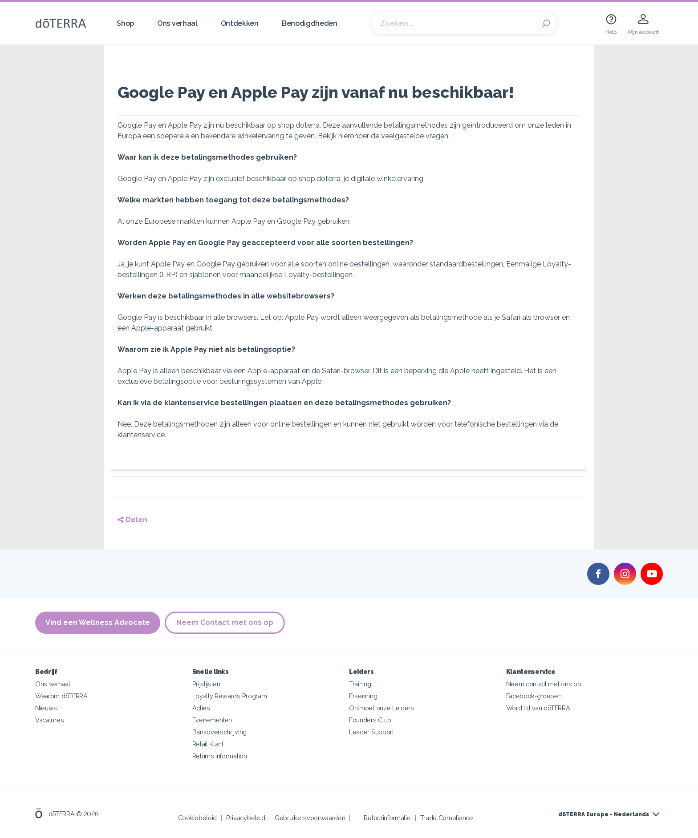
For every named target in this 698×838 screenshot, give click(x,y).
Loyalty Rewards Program (229, 696)
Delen (132, 520)
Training (360, 684)
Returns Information (219, 756)
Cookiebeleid (197, 818)
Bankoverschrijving (219, 732)
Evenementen (212, 720)
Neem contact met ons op (543, 684)
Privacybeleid (245, 818)
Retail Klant (207, 744)
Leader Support (371, 732)
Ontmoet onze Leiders (381, 708)
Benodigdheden (309, 23)
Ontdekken (240, 23)
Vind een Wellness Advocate (97, 622)
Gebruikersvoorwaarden (310, 818)
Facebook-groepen (534, 696)
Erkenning (363, 696)
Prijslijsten (206, 684)
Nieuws (46, 708)
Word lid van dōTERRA (538, 708)
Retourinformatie (387, 818)
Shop (125, 23)
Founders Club (370, 720)
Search (546, 23)
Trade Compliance (446, 818)
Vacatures (49, 720)
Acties (201, 708)
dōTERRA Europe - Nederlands (603, 814)
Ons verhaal (177, 23)
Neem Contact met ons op (224, 622)
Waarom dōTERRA (61, 696)
